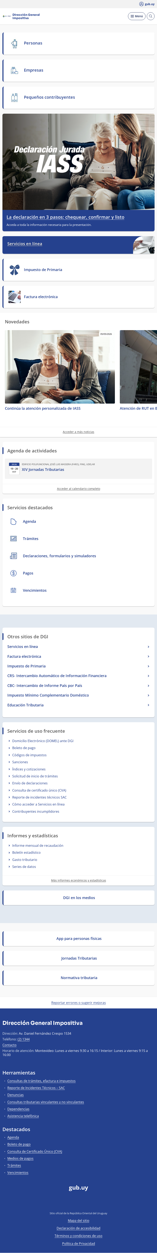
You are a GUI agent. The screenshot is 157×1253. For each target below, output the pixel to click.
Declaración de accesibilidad (78, 1228)
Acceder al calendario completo (78, 489)
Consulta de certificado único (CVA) (39, 790)
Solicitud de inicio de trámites (35, 776)
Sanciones (20, 762)
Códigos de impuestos (29, 755)
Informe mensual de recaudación (37, 845)
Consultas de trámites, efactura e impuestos (41, 1081)
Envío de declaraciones (30, 783)
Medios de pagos (20, 1158)
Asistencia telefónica (23, 1116)
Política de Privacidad (78, 1243)
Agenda (13, 1137)
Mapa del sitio (78, 1220)
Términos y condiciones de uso (78, 1236)
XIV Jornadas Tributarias (43, 469)
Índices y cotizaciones (29, 769)
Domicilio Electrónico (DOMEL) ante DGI (42, 741)
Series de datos (24, 866)
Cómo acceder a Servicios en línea (38, 804)
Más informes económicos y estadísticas (78, 880)
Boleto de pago (24, 748)
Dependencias (18, 1109)
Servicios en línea (24, 243)
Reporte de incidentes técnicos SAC (39, 797)
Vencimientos (17, 1172)
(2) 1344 (24, 1039)
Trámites (14, 1165)
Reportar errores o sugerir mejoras (78, 1002)
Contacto (9, 1045)
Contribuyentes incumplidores (35, 811)
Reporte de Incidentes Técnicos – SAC (36, 1088)
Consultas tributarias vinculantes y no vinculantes (45, 1102)
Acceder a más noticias (78, 432)
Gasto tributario (24, 859)
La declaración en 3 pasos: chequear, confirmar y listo (65, 217)
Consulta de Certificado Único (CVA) (34, 1151)
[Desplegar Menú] (137, 16)
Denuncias (15, 1095)
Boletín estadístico (26, 852)
